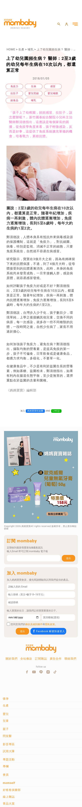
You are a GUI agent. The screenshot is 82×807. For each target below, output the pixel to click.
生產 (21, 49)
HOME (10, 49)
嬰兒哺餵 (53, 93)
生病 (33, 86)
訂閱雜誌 (41, 658)
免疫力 (14, 86)
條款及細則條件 (34, 624)
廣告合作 (56, 658)
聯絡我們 (70, 658)
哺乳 (31, 49)
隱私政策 (50, 624)
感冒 (53, 86)
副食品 (14, 100)
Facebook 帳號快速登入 (49, 631)
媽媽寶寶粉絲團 (35, 411)
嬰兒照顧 (33, 93)
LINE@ (56, 411)
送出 (68, 558)
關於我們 (12, 658)
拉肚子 (14, 93)
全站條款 (26, 658)
